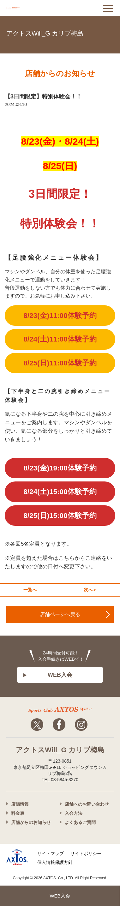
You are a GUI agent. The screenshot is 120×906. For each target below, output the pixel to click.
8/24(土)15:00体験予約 (59, 492)
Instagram (81, 724)
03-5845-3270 (107, 32)
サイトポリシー (85, 853)
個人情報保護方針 (55, 862)
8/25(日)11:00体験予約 (59, 363)
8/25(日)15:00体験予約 (59, 516)
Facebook (59, 724)
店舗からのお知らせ (31, 822)
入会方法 (73, 813)
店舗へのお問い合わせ (87, 804)
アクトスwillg (60, 710)
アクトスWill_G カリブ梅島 (44, 33)
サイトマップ (50, 853)
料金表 (17, 813)
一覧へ (30, 589)
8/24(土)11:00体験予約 (59, 339)
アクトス (31, 7)
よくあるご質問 (80, 822)
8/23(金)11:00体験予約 (59, 316)
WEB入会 (60, 675)
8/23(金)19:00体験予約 (59, 468)
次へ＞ (90, 589)
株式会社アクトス (17, 857)
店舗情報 (20, 804)
